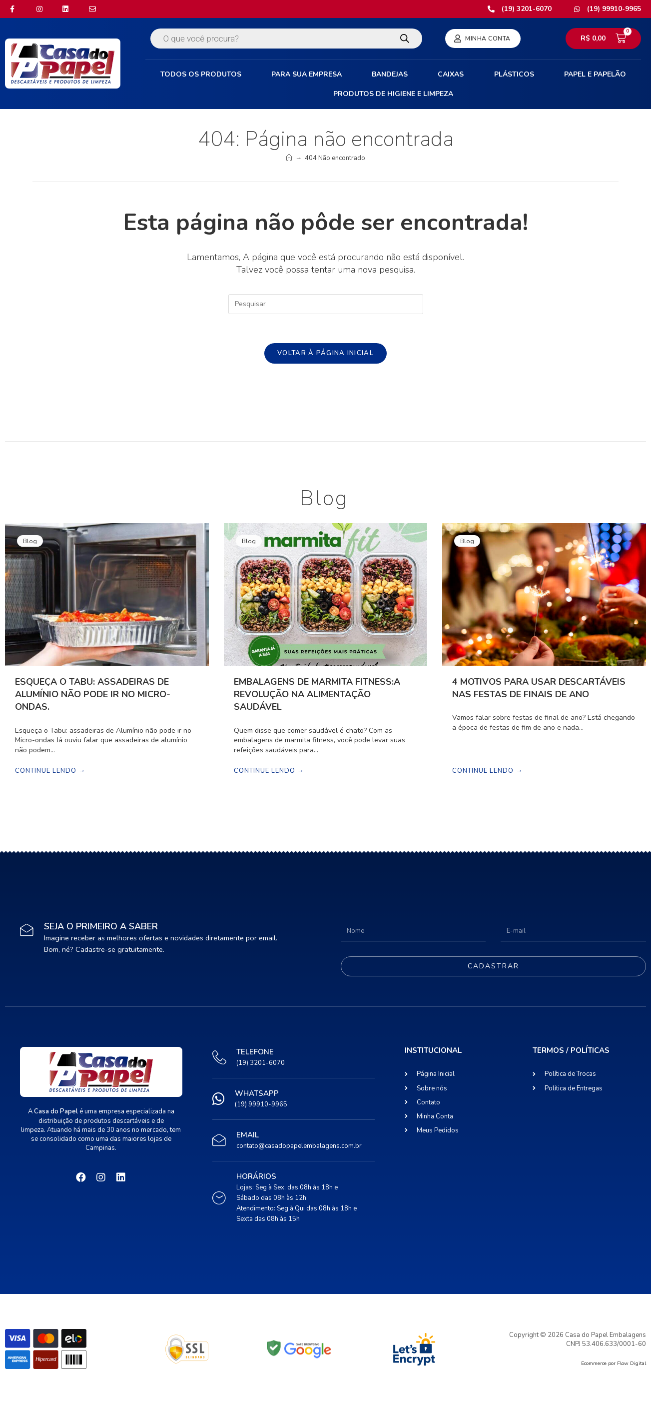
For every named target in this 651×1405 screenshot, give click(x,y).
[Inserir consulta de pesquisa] (325, 304)
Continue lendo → (50, 773)
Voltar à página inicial (325, 354)
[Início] (289, 158)
